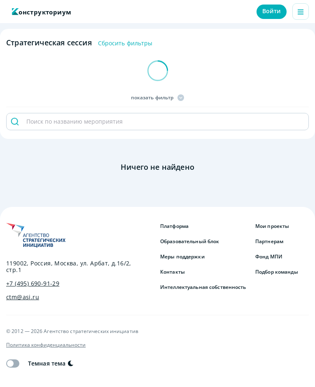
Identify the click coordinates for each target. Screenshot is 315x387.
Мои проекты (272, 226)
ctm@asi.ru (22, 297)
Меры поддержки (182, 256)
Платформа (174, 226)
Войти (271, 11)
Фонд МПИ (268, 256)
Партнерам (269, 241)
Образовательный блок (189, 241)
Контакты (172, 272)
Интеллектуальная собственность (203, 287)
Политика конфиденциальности (46, 345)
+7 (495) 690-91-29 (32, 283)
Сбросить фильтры (125, 43)
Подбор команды (276, 272)
